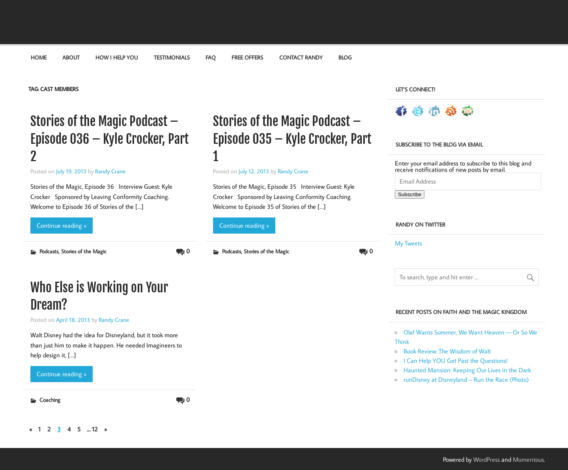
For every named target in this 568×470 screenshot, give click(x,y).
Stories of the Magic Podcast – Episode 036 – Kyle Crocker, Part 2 (109, 139)
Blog (344, 57)
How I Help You (116, 57)
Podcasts (48, 251)
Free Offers (247, 57)
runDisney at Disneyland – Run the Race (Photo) (466, 379)
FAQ (211, 57)
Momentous (528, 459)
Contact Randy (301, 57)
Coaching (49, 399)
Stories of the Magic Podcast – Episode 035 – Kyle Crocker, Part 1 (292, 139)
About (71, 57)
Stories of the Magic (83, 251)
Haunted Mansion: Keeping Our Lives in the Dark (467, 370)
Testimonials (172, 57)
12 (94, 429)
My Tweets (408, 243)
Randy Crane (110, 171)
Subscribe (409, 194)
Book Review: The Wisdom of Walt (447, 351)
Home (39, 57)
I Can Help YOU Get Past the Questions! (456, 360)
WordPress (486, 459)
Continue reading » (61, 225)
